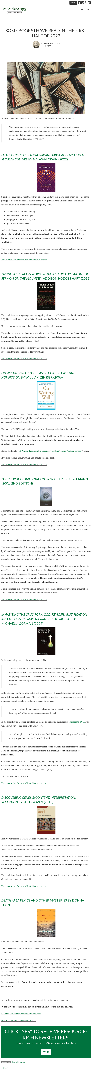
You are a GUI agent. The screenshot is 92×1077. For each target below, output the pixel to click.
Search (73, 2)
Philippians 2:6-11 (77, 722)
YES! (46, 1052)
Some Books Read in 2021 (24, 1020)
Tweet (5, 1068)
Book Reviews (18, 1062)
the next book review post (21, 1013)
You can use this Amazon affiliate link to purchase (24, 259)
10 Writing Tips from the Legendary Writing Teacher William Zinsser (50, 451)
